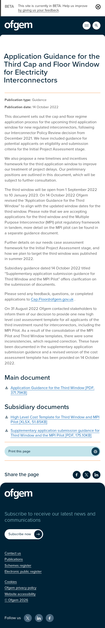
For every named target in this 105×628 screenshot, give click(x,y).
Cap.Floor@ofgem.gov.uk (52, 299)
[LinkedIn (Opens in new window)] (39, 618)
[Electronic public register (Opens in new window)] (23, 571)
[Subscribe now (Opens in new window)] (24, 534)
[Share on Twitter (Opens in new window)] (87, 475)
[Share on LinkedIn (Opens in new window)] (96, 475)
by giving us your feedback (38, 10)
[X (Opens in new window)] (28, 618)
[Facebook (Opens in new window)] (50, 618)
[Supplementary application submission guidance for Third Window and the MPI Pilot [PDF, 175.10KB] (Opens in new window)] (52, 433)
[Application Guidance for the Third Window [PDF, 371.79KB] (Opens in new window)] (52, 390)
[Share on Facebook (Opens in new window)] (77, 475)
